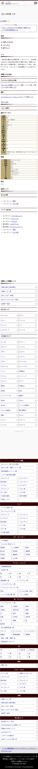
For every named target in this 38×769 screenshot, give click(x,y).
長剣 (27, 606)
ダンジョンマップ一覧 (8, 511)
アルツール (17, 97)
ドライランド (5, 489)
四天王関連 (23, 496)
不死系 (28, 554)
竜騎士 (3, 386)
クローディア (5, 330)
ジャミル (22, 320)
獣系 (27, 547)
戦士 (20, 391)
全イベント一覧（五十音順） (10, 464)
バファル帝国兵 (24, 405)
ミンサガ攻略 (3, 21)
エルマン (22, 352)
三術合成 (31, 650)
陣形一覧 (4, 665)
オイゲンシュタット (16, 227)
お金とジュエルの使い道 (9, 739)
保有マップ (6, 48)
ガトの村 (15, 204)
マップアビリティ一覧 (8, 603)
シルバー (4, 381)
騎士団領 (3, 482)
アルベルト (4, 315)
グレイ (3, 320)
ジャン (3, 356)
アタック (3, 631)
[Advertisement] (19, 8)
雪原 (14, 201)
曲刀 (14, 613)
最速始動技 (16, 634)
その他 (15, 558)
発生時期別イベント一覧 (9, 471)
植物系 (28, 551)
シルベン (22, 356)
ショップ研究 (24, 594)
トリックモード (31, 631)
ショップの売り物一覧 (8, 594)
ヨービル (14, 221)
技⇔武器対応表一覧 (7, 627)
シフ (20, 325)
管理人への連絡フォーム (19, 761)
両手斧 (28, 617)
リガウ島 (22, 492)
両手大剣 (16, 610)
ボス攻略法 (4, 540)
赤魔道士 (22, 371)
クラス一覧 (4, 673)
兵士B (3, 405)
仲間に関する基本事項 (8, 287)
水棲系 (3, 558)
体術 (2, 606)
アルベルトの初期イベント (9, 85)
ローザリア (23, 485)
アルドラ (22, 425)
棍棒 (14, 620)
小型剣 (15, 606)
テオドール (4, 366)
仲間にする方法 (8, 42)
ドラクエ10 (8, 766)
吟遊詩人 (22, 386)
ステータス (6, 45)
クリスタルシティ (6, 97)
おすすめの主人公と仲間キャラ (11, 725)
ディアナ (4, 342)
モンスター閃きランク (8, 544)
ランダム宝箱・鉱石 (26, 591)
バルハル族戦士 (6, 410)
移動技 (3, 634)
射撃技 (28, 634)
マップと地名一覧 (7, 507)
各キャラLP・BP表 (7, 295)
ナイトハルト (23, 366)
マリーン (4, 420)
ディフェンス (17, 631)
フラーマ (22, 420)
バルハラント (24, 482)
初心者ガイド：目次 (7, 721)
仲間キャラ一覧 (6, 291)
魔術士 (21, 395)
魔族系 (15, 554)
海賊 (2, 415)
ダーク (21, 381)
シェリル (4, 425)
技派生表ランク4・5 (7, 641)
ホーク (21, 315)
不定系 (3, 554)
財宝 (2, 591)
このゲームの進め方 (7, 735)
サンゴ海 (3, 492)
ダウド (3, 352)
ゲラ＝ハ (22, 342)
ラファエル (22, 361)
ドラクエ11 (17, 766)
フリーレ (4, 376)
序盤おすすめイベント (8, 728)
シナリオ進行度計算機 (8, 475)
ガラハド (4, 347)
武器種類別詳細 (6, 566)
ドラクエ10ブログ (27, 766)
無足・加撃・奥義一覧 (8, 638)
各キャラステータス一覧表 (9, 299)
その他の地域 (5, 496)
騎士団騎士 (22, 410)
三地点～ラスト (6, 499)
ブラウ (3, 361)
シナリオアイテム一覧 (8, 584)
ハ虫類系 (16, 547)
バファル (3, 485)
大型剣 (3, 610)
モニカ (21, 415)
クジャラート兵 (6, 395)
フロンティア (5, 478)
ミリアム (22, 347)
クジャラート (24, 478)
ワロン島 (22, 489)
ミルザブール (14, 224)
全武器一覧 (4, 570)
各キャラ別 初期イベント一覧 (11, 467)
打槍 (2, 617)
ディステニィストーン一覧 (9, 587)
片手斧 (15, 617)
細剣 (27, 610)
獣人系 (3, 551)
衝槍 (27, 613)
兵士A (21, 400)
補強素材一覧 (5, 580)
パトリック (22, 376)
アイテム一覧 (24, 580)
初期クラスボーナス (26, 673)
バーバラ (22, 330)
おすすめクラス (6, 732)
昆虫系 (15, 551)
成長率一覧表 (5, 304)
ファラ (3, 371)
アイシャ (4, 325)
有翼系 (3, 547)
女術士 (3, 400)
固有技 (3, 624)
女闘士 (3, 391)
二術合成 (22, 650)
